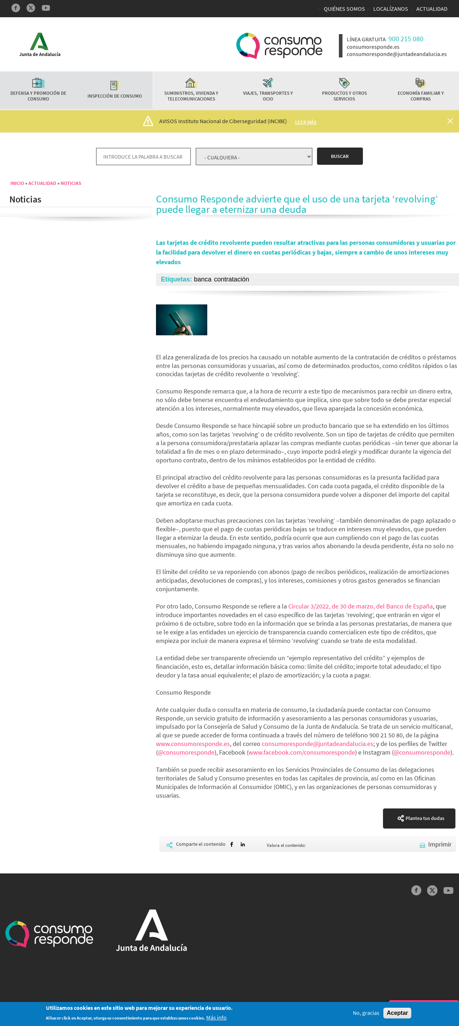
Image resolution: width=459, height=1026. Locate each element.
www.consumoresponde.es (193, 744)
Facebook (15, 8)
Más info (216, 1019)
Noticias (71, 183)
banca (203, 279)
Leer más (306, 122)
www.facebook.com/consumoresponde (302, 752)
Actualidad (432, 8)
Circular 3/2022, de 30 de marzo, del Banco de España (360, 606)
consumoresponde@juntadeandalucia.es (317, 744)
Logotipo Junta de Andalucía (39, 44)
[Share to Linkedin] (242, 844)
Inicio (17, 183)
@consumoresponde (186, 752)
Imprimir (439, 844)
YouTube (46, 8)
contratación (231, 279)
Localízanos (390, 8)
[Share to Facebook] (231, 844)
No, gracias (366, 1015)
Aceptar (397, 1015)
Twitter (31, 8)
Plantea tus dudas (425, 818)
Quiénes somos (344, 8)
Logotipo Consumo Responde (279, 46)
